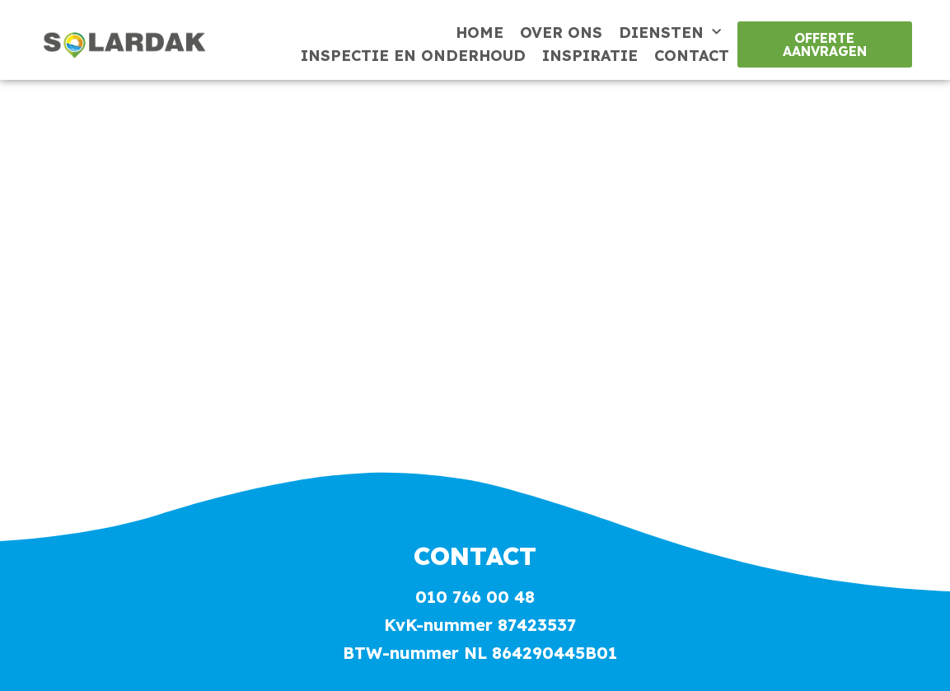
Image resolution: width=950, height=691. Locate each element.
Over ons (561, 32)
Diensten (670, 32)
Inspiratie (590, 55)
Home (479, 32)
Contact (691, 55)
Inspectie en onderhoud (413, 55)
